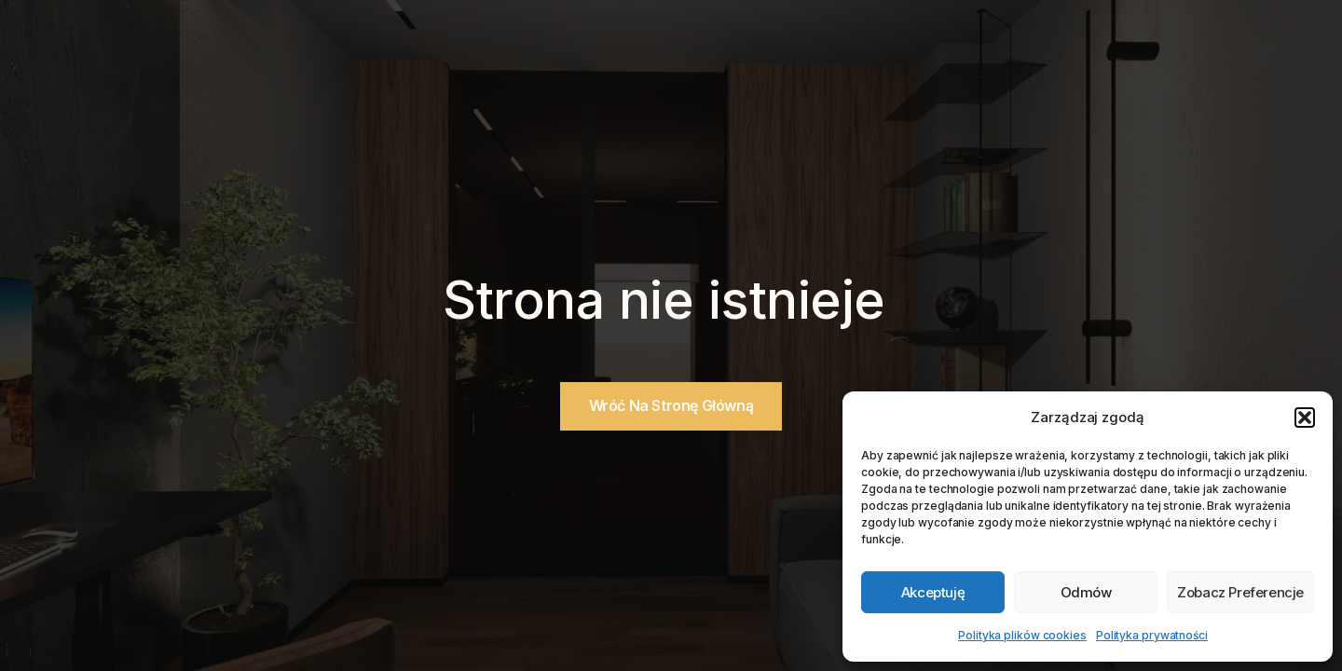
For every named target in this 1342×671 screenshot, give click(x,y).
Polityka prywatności (1152, 635)
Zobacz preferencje (1240, 592)
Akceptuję (933, 592)
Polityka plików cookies (1022, 635)
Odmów (1086, 592)
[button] (1304, 417)
